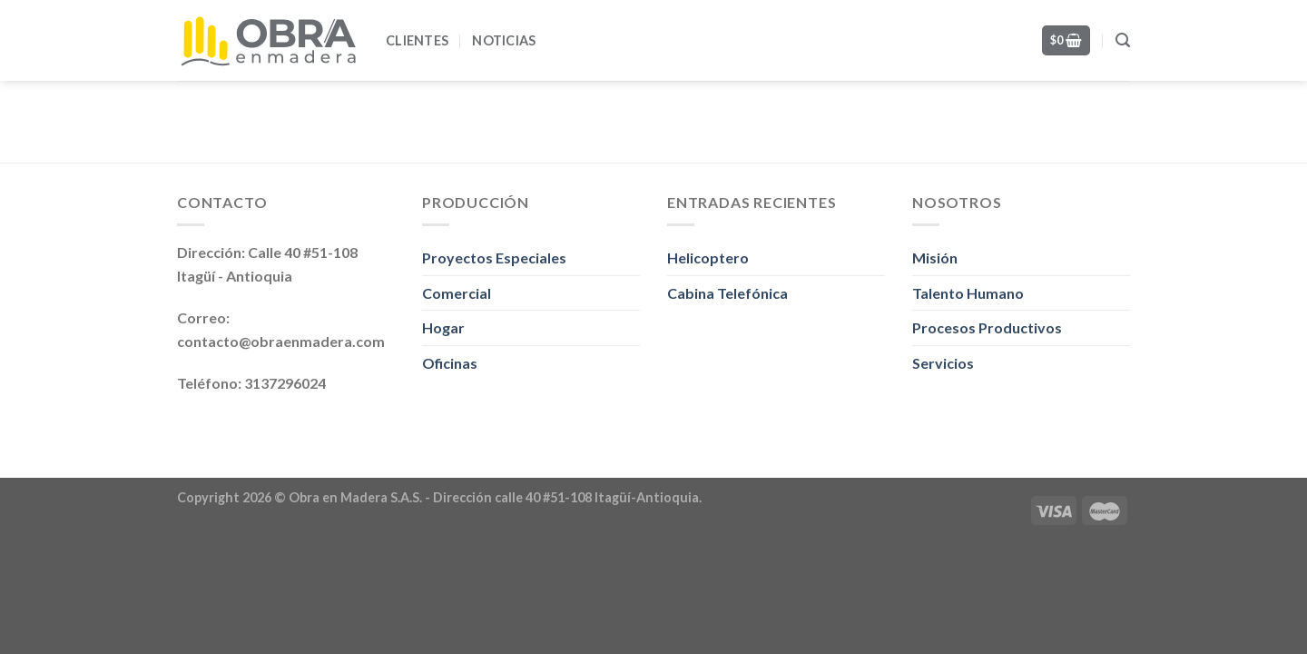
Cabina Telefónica (727, 293)
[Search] (1122, 40)
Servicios (943, 363)
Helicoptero (708, 257)
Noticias (504, 40)
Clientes (417, 40)
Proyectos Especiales (494, 257)
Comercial (456, 293)
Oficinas (449, 363)
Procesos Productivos (987, 327)
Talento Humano (968, 293)
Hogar (443, 327)
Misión (935, 257)
